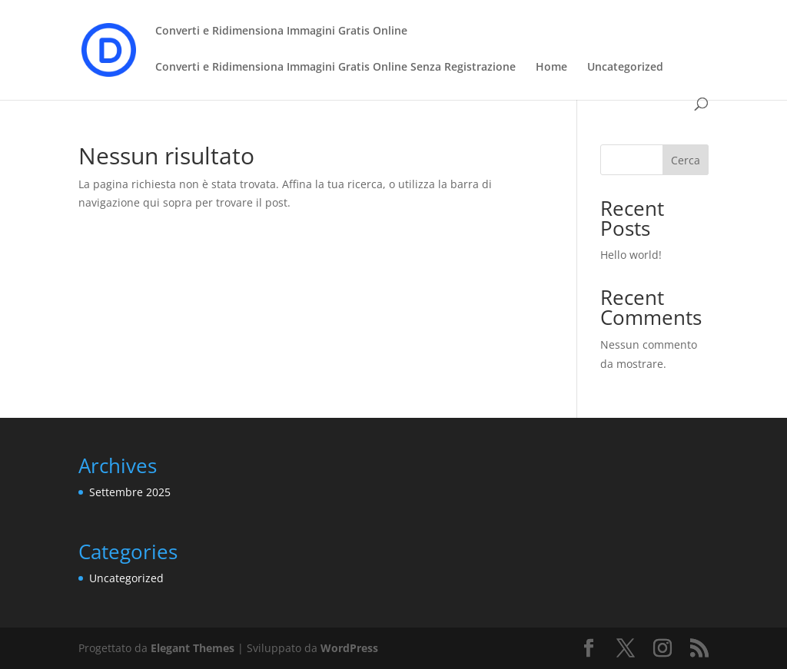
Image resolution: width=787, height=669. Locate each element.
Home (551, 67)
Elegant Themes (192, 648)
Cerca (685, 160)
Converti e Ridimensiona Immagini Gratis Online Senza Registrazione (335, 67)
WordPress (349, 648)
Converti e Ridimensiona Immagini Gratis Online (281, 31)
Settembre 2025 (130, 492)
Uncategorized (625, 67)
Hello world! (631, 254)
